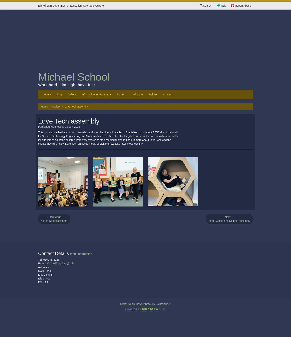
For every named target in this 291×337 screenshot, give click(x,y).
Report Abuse (243, 5)
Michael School (74, 77)
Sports (120, 94)
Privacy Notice (144, 304)
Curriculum (136, 94)
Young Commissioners (54, 219)
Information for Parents (96, 94)
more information (81, 254)
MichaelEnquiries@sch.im (62, 263)
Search (206, 5)
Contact (167, 94)
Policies (152, 94)
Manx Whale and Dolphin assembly (229, 219)
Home (47, 94)
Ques (154, 308)
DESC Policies (162, 304)
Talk (223, 5)
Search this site (127, 304)
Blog (59, 94)
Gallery (72, 94)
